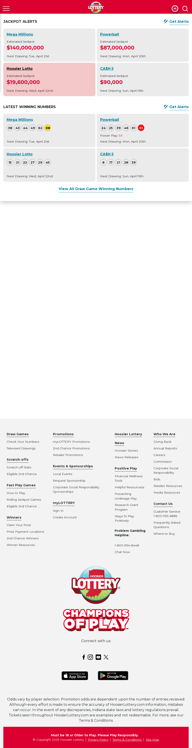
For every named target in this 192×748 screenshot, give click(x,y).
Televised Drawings (21, 448)
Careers (159, 455)
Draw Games (18, 434)
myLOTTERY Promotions (71, 441)
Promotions (63, 434)
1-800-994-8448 (127, 545)
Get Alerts (179, 21)
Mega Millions (20, 34)
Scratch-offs (18, 460)
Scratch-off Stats (19, 467)
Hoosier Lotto (20, 69)
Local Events (62, 474)
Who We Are (164, 434)
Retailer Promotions (68, 455)
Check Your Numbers (23, 441)
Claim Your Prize (19, 525)
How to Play (16, 493)
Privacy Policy (98, 739)
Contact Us (163, 504)
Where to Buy (164, 533)
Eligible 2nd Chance (22, 474)
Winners (14, 517)
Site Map (152, 739)
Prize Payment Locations (25, 531)
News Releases (126, 457)
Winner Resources (21, 545)
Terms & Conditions (127, 739)
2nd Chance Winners (23, 538)
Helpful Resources (129, 487)
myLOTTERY (64, 503)
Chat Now (122, 552)
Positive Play (126, 468)
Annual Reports (165, 448)
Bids (156, 479)
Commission (162, 461)
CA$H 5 (107, 69)
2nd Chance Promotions (71, 448)
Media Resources (166, 492)
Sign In (58, 510)
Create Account (65, 517)
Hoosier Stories (126, 450)
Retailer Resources (167, 486)
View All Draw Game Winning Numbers (96, 189)
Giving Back (162, 441)
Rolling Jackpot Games (24, 499)
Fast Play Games (21, 485)
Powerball (109, 34)
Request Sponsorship (69, 480)
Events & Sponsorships (73, 466)
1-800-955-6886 (165, 516)
